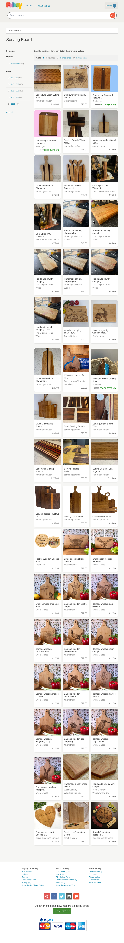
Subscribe (62, 911)
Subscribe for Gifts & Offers (33, 885)
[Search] (112, 15)
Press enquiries (95, 882)
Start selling (44, 6)
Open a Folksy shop (64, 871)
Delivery (25, 874)
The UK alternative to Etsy (66, 880)
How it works (27, 871)
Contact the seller (29, 880)
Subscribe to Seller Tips (65, 885)
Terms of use (94, 880)
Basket (111, 6)
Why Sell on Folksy (63, 877)
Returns (25, 877)
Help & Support (62, 874)
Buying (26, 882)
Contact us (93, 874)
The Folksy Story (95, 871)
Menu (29, 6)
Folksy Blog (60, 882)
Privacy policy (94, 877)
